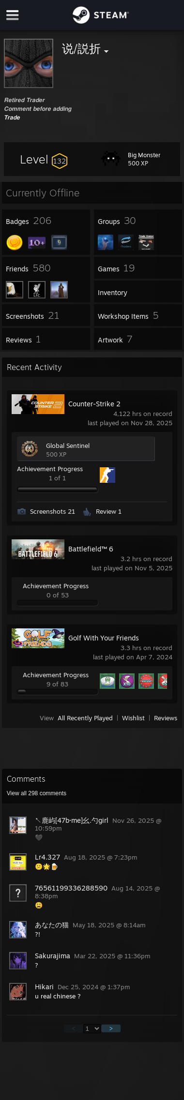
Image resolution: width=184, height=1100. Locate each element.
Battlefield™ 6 (90, 549)
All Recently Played (85, 718)
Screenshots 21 (52, 511)
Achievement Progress (50, 469)
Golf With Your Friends (103, 638)
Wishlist (133, 718)
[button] (43, 159)
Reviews (165, 718)
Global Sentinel (68, 445)
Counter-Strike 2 (94, 404)
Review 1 (109, 511)
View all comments (36, 793)
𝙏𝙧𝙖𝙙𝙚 (12, 117)
